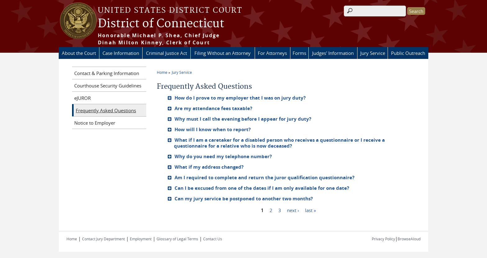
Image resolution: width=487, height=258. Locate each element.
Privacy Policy (383, 238)
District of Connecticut (161, 24)
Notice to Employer (94, 123)
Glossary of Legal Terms (177, 238)
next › (293, 210)
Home (162, 72)
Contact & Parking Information (106, 73)
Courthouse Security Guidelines (107, 85)
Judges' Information (333, 53)
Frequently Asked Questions (106, 110)
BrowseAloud (409, 238)
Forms (299, 53)
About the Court (79, 53)
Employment (141, 238)
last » (310, 210)
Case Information (120, 53)
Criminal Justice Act (166, 53)
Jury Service (372, 53)
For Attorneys (272, 53)
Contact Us (212, 238)
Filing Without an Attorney (222, 53)
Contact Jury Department (103, 238)
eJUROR (82, 98)
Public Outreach (408, 53)
